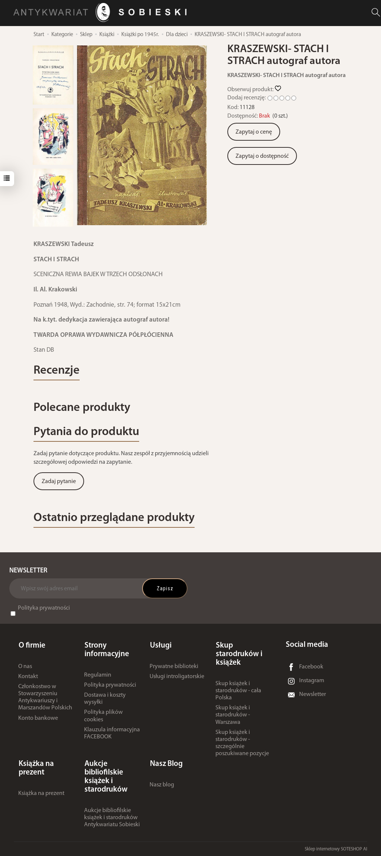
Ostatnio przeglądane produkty (117, 520)
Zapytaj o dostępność (262, 156)
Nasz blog (162, 785)
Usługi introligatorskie (177, 677)
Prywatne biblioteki (174, 667)
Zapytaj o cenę (254, 132)
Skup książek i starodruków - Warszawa (232, 716)
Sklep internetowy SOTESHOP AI (336, 848)
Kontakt (28, 677)
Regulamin (97, 675)
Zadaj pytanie (59, 483)
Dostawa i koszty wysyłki (105, 699)
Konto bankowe (38, 719)
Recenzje (57, 371)
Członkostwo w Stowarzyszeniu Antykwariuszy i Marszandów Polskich (45, 698)
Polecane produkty (83, 409)
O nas (25, 667)
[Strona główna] (102, 12)
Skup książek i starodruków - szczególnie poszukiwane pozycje (242, 744)
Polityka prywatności (44, 610)
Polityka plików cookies (103, 716)
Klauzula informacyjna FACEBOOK (112, 734)
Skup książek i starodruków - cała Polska (238, 691)
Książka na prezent (41, 793)
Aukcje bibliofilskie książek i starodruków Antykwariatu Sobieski (112, 817)
